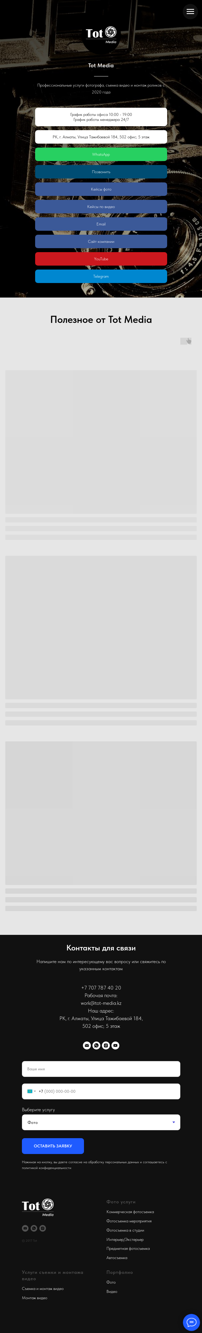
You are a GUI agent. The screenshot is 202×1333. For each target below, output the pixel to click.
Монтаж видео (34, 1297)
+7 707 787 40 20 (101, 988)
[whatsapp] (96, 1045)
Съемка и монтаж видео (43, 1288)
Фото (111, 1282)
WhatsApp (101, 154)
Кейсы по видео (101, 206)
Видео (111, 1291)
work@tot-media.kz (101, 1003)
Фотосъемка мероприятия (129, 1220)
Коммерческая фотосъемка (130, 1211)
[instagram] (106, 1045)
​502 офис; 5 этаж (101, 1026)
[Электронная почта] (87, 1045)
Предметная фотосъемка (128, 1248)
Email (101, 224)
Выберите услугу (38, 1109)
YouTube (101, 258)
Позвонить (101, 171)
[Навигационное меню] (190, 11)
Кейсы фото (101, 189)
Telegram (101, 276)
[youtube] (115, 1045)
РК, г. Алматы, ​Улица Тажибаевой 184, (101, 1018)
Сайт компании (101, 241)
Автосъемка (116, 1257)
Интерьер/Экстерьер (125, 1239)
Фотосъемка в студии (125, 1230)
